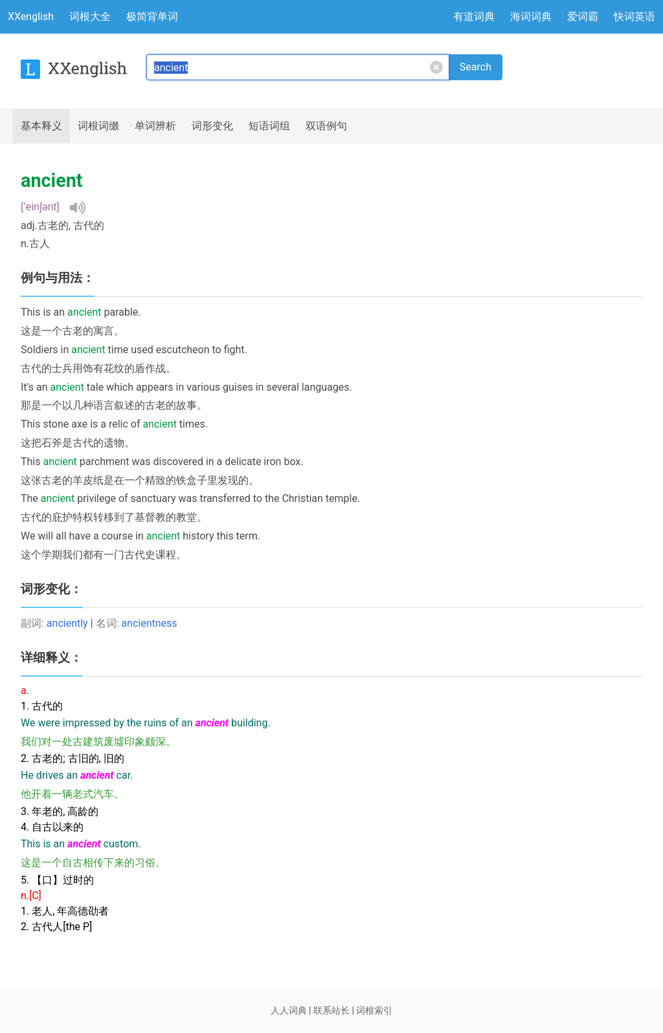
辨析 (155, 126)
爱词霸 (582, 16)
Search (475, 67)
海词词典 (531, 16)
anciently (67, 623)
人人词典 (289, 1010)
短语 (269, 126)
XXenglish (31, 16)
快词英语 (634, 16)
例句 (326, 126)
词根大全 (90, 16)
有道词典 (474, 16)
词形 (212, 126)
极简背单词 (152, 16)
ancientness (149, 623)
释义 (41, 126)
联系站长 (331, 1010)
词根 (98, 126)
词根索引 (374, 1010)
